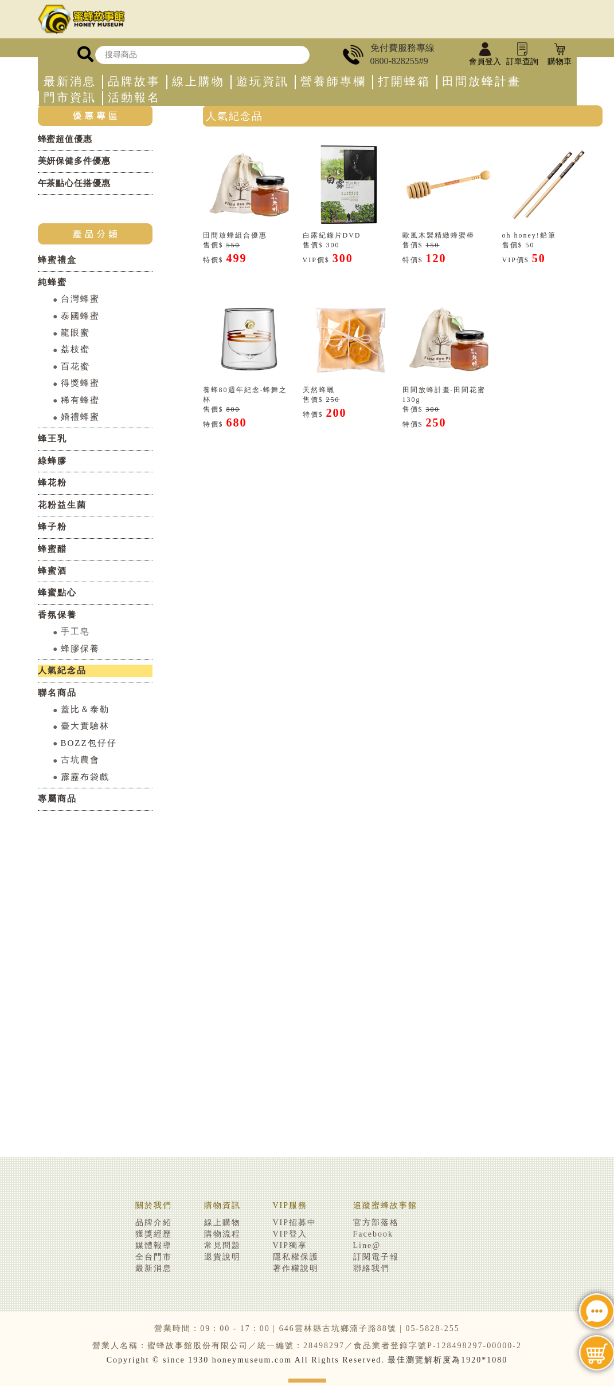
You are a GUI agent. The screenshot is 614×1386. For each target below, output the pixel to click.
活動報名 (134, 98)
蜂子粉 (52, 526)
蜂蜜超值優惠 (65, 139)
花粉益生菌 (62, 505)
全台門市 (153, 1257)
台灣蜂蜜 (80, 298)
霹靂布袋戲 (85, 776)
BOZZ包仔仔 (89, 743)
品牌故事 (134, 82)
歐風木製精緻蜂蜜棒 (438, 235)
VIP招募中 (295, 1222)
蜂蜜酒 (52, 570)
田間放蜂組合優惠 (235, 235)
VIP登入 (290, 1234)
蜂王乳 (52, 438)
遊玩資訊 (262, 82)
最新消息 (70, 82)
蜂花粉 (52, 482)
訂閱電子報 (376, 1257)
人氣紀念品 (62, 670)
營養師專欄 (333, 82)
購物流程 (222, 1234)
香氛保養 (57, 614)
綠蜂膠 (52, 460)
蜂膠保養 (80, 648)
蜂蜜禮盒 (57, 259)
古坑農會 (80, 759)
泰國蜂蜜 (80, 316)
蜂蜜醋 (52, 549)
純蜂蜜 (52, 282)
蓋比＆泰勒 (85, 709)
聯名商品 (57, 692)
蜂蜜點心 (57, 592)
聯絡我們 (371, 1268)
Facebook (373, 1234)
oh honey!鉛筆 (529, 235)
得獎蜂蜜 (80, 383)
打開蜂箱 (404, 82)
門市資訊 (70, 98)
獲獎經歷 (153, 1234)
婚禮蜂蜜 (80, 416)
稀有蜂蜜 (80, 400)
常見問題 (222, 1245)
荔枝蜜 (75, 349)
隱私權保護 (296, 1257)
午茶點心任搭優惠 (74, 183)
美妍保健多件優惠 (74, 160)
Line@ (367, 1245)
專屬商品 (57, 798)
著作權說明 (296, 1268)
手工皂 (75, 631)
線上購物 (198, 82)
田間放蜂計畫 (481, 82)
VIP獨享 (290, 1245)
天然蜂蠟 (319, 390)
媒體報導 (153, 1245)
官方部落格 (376, 1222)
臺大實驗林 (85, 725)
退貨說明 (222, 1257)
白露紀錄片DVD (332, 235)
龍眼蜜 (75, 332)
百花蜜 (75, 366)
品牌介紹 (153, 1222)
